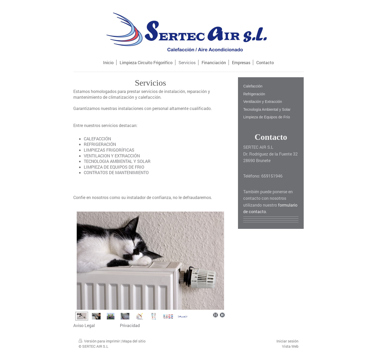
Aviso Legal (84, 325)
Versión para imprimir (100, 341)
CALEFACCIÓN (97, 138)
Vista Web (290, 346)
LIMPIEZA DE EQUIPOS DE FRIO (114, 167)
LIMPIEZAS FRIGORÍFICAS (109, 150)
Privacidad (130, 325)
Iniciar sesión (287, 341)
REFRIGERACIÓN (100, 144)
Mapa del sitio (134, 341)
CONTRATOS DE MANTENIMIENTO (116, 172)
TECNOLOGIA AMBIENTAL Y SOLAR (117, 161)
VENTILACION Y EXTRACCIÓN (112, 155)
